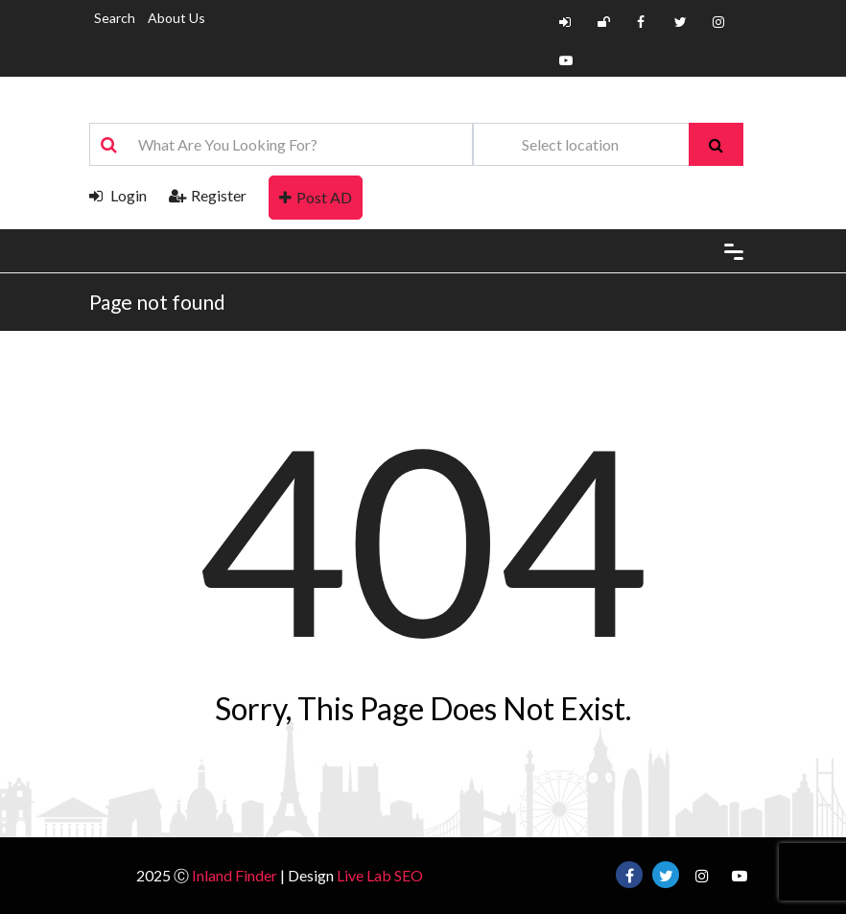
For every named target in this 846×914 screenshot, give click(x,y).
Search (114, 18)
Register (208, 195)
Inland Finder (234, 875)
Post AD (315, 197)
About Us (176, 18)
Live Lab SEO (380, 875)
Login (118, 195)
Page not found (157, 302)
